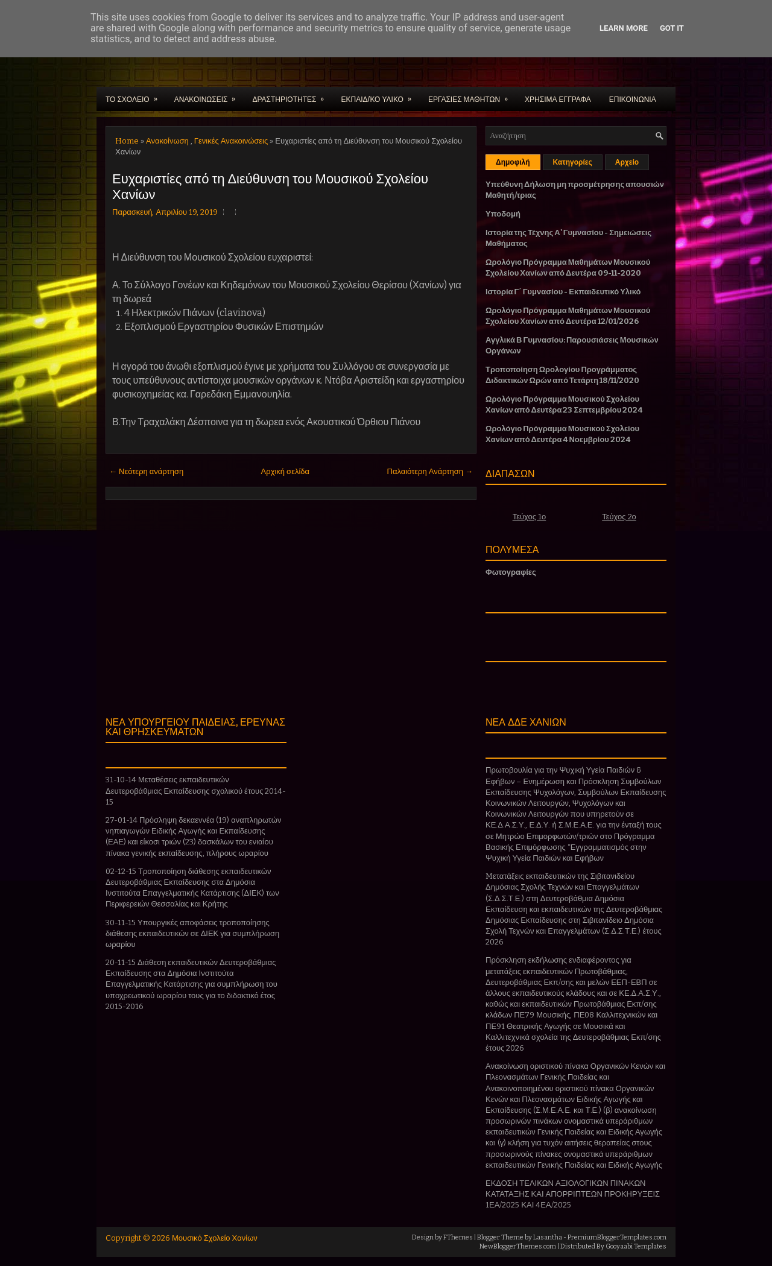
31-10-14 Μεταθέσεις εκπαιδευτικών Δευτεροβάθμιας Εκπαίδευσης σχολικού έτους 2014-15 (196, 790)
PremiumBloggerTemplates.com (617, 1237)
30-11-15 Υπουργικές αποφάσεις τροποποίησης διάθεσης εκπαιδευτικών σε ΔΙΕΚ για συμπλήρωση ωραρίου (192, 933)
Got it (672, 28)
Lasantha (547, 1237)
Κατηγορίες (572, 162)
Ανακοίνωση (167, 140)
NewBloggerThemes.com (517, 1246)
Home (127, 140)
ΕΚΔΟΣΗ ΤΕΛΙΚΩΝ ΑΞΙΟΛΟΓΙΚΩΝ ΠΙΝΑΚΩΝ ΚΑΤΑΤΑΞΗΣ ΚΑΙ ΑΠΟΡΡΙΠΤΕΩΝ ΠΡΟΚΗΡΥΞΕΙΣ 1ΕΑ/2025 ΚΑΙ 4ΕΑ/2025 (573, 1194)
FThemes (458, 1237)
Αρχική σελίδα (285, 471)
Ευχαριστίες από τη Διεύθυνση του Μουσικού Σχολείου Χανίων (270, 185)
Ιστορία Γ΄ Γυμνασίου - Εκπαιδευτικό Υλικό (563, 291)
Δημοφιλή (513, 162)
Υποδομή (503, 213)
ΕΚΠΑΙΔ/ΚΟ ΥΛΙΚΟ (380, 95)
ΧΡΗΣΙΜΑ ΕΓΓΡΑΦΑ (558, 98)
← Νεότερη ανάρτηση (146, 471)
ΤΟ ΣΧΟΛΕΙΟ (135, 95)
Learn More (624, 28)
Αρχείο (627, 162)
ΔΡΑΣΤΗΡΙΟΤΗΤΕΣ (292, 95)
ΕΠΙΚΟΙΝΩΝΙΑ (632, 98)
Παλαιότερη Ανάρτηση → (430, 471)
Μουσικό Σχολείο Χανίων (215, 1237)
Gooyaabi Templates (636, 1246)
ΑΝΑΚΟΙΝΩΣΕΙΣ (209, 95)
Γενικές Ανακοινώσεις (231, 140)
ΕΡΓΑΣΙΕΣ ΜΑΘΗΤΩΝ (472, 95)
